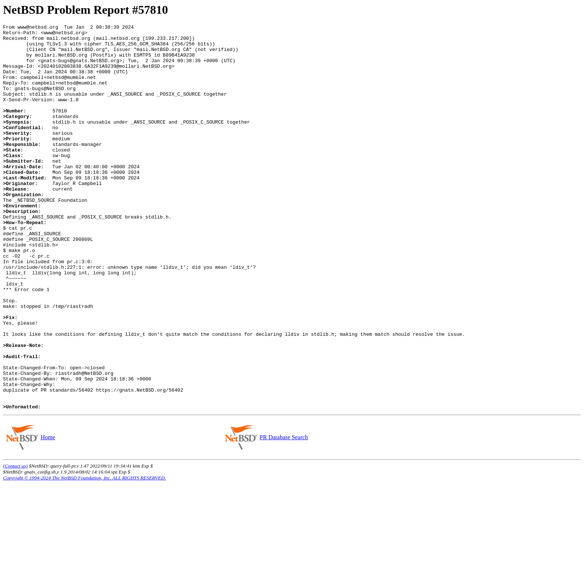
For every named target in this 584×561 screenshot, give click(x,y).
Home (47, 514)
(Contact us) (15, 543)
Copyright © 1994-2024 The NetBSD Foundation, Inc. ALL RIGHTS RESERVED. (84, 555)
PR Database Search (283, 514)
